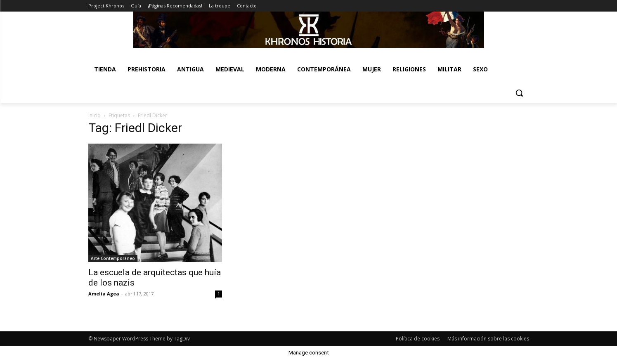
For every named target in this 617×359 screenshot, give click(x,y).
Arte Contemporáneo (113, 258)
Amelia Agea (103, 294)
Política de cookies (418, 338)
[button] (519, 93)
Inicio (94, 115)
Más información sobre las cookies (488, 338)
